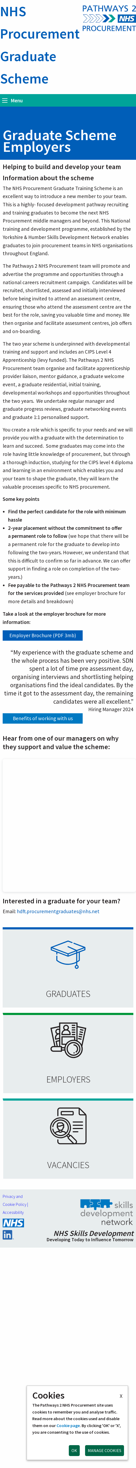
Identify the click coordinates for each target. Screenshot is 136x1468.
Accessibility (13, 1212)
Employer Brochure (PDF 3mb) (42, 635)
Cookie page (68, 1425)
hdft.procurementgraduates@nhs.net (58, 911)
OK (74, 1450)
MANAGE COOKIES (104, 1450)
